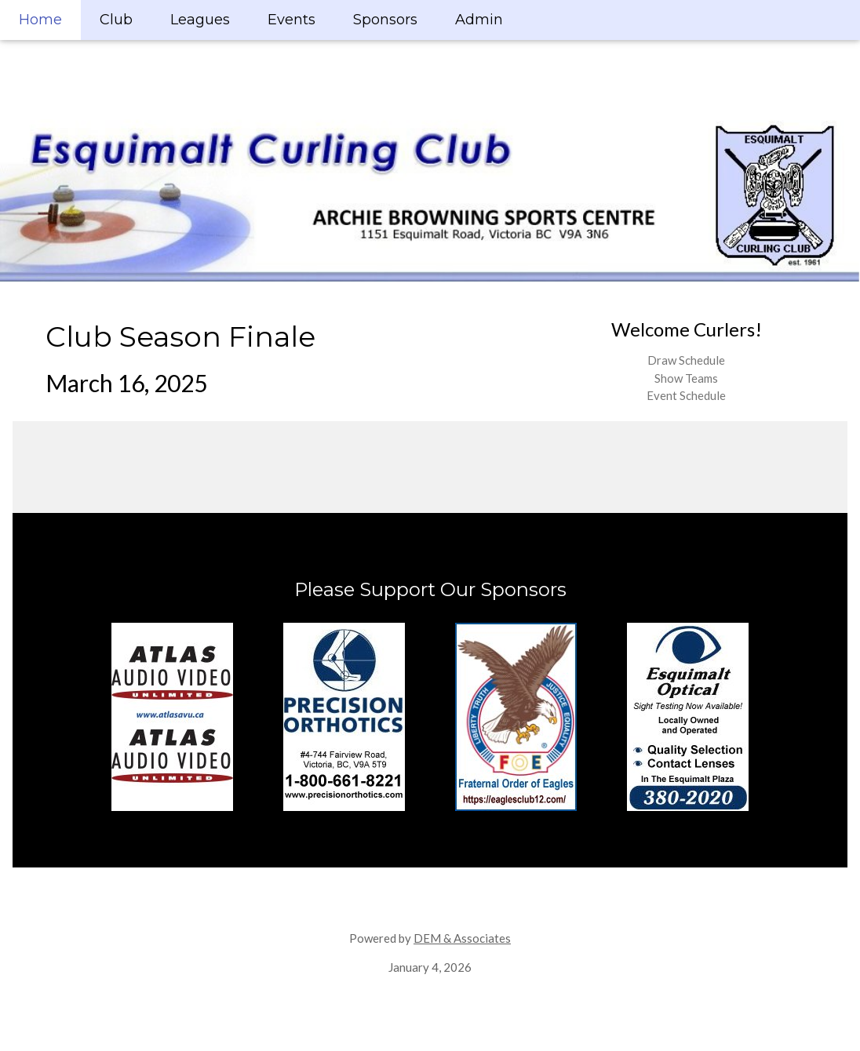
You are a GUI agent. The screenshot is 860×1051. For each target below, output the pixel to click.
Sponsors (385, 19)
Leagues (200, 19)
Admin (479, 19)
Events (291, 19)
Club (116, 19)
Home (40, 19)
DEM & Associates (462, 938)
